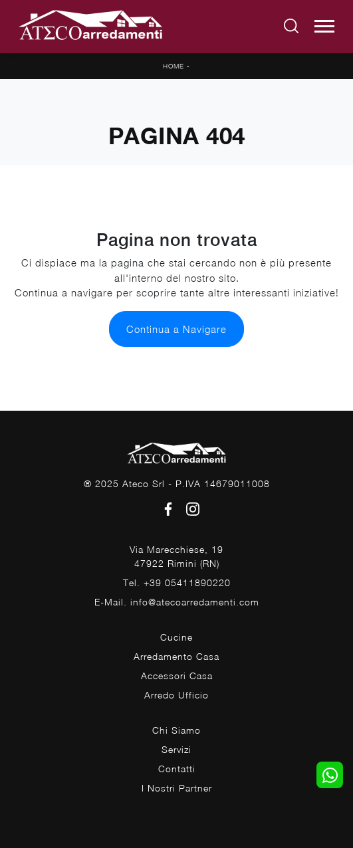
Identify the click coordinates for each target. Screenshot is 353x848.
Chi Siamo (176, 730)
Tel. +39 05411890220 (177, 582)
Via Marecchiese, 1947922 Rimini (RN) (176, 556)
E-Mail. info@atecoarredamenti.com (176, 601)
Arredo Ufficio (176, 694)
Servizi (176, 749)
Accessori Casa (177, 675)
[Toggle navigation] (324, 26)
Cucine (176, 637)
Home (173, 66)
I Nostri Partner (177, 788)
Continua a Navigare (176, 329)
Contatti (176, 768)
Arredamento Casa (176, 656)
